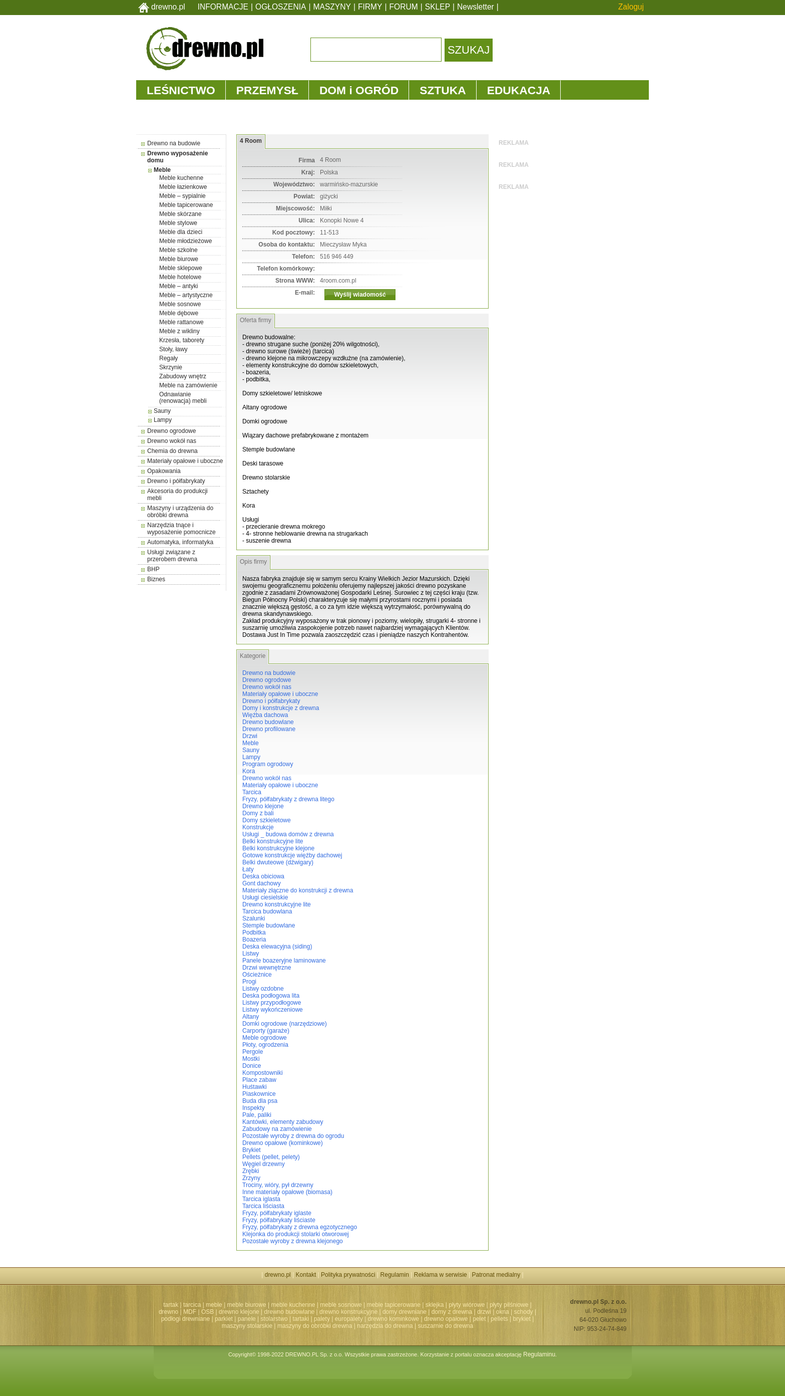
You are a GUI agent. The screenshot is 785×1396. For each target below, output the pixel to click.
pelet (479, 1318)
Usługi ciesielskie (265, 897)
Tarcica (251, 792)
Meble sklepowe (180, 268)
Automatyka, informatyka (180, 542)
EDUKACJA (519, 90)
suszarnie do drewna (445, 1325)
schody (523, 1311)
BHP (153, 569)
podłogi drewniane (185, 1318)
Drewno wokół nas (171, 440)
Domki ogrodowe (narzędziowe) (284, 1023)
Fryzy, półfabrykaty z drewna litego (288, 799)
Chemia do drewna (172, 450)
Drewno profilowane (268, 729)
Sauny (162, 410)
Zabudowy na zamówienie (277, 1128)
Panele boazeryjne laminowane (284, 960)
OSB (207, 1311)
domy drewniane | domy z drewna (427, 1311)
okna (502, 1311)
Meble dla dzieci (180, 232)
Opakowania (164, 471)
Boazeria (254, 939)
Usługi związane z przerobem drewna (172, 556)
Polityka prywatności (348, 1274)
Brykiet (251, 1149)
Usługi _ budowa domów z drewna (288, 834)
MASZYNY (332, 7)
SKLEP (437, 7)
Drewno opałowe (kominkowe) (282, 1142)
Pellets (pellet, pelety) (271, 1156)
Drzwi (249, 736)
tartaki (300, 1318)
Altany (250, 1016)
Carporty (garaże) (265, 1030)
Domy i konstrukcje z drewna (280, 708)
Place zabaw (259, 1079)
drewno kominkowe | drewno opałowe (418, 1318)
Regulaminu (539, 1354)
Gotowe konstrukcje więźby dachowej (292, 855)
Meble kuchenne (181, 177)
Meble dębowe (178, 313)
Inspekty (253, 1107)
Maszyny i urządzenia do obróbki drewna (180, 512)
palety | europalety (338, 1318)
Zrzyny (251, 1178)
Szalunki (253, 918)
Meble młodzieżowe (185, 241)
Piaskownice (259, 1093)
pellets (499, 1318)
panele (247, 1318)
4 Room (251, 140)
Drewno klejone (263, 806)
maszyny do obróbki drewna (314, 1325)
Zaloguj (631, 7)
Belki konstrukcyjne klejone (278, 848)
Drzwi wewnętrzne (266, 967)
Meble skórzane (180, 213)
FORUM (403, 7)
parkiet (224, 1318)
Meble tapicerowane (186, 204)
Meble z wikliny (179, 331)
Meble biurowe (178, 259)
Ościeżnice (257, 974)
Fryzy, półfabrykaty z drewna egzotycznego (299, 1227)
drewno (168, 1311)
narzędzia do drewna (385, 1325)
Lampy (163, 419)
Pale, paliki (256, 1114)
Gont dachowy (261, 883)
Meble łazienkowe (183, 186)
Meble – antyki (178, 286)
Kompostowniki (262, 1072)
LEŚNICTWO (181, 90)
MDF (189, 1311)
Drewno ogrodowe (171, 430)
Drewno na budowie (173, 143)
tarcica (192, 1304)
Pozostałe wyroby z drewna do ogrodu (293, 1135)
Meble (162, 169)
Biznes (156, 579)
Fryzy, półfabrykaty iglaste (276, 1213)
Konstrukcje (258, 827)
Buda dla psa (259, 1100)
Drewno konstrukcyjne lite (276, 904)
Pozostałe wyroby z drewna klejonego (292, 1241)
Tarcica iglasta (261, 1199)
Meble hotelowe (180, 277)
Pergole (252, 1051)
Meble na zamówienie (188, 385)
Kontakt (306, 1274)
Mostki (251, 1058)
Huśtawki (254, 1086)
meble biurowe (246, 1304)
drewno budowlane (289, 1311)
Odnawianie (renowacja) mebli (183, 397)
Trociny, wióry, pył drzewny (277, 1185)
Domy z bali (258, 813)
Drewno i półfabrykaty (176, 481)
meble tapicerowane (393, 1304)
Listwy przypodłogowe (271, 1002)
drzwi (484, 1311)
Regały (168, 358)
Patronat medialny (496, 1274)
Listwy (250, 953)
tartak (170, 1304)
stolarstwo (274, 1318)
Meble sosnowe (180, 304)
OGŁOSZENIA (280, 7)
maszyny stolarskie (247, 1325)
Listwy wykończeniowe (272, 1009)
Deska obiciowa (263, 876)
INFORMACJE (223, 7)
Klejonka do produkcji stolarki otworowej (295, 1234)
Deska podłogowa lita (270, 995)
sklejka (435, 1304)
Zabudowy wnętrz (182, 376)
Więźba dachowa (265, 715)
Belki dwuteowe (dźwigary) (277, 862)
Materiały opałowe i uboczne (185, 460)
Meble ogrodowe (264, 1037)
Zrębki (250, 1171)
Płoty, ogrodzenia (265, 1044)
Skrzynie (170, 367)
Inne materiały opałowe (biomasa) (287, 1192)
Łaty (248, 869)
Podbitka (254, 932)
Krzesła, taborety (181, 340)
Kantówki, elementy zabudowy (282, 1121)
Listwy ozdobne (263, 988)
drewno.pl (168, 7)
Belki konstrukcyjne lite (272, 841)
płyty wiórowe (467, 1304)
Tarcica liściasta (263, 1206)
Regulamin (394, 1274)
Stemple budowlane (268, 925)
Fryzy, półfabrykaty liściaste (278, 1220)
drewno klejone (239, 1311)
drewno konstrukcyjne (348, 1311)
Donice (251, 1065)
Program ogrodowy (267, 764)
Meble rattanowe (181, 322)
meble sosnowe (340, 1304)
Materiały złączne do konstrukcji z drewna (297, 890)
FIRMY (370, 7)
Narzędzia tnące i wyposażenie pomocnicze (181, 529)
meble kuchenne (293, 1304)
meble (214, 1304)
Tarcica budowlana (267, 911)
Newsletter (475, 7)
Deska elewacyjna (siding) (277, 946)
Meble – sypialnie (182, 195)
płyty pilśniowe (509, 1304)
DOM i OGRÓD (359, 90)
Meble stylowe (178, 222)
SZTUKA (443, 90)
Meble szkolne (178, 250)
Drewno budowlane (268, 722)
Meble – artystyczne (186, 295)
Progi (249, 981)
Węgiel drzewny (263, 1164)
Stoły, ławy (173, 349)
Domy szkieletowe (266, 820)
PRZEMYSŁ (267, 90)
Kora (248, 771)
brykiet (522, 1318)
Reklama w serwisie (440, 1274)
